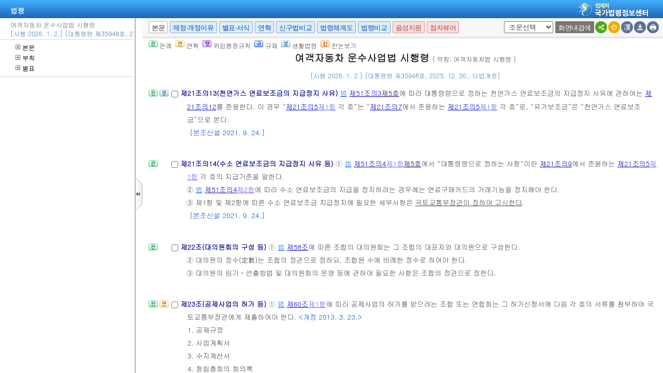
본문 (25, 47)
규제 (266, 45)
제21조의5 (302, 106)
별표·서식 (236, 28)
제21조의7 (386, 106)
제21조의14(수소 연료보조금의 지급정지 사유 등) (258, 163)
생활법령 (299, 45)
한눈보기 (338, 45)
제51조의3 (365, 93)
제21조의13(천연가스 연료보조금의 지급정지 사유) (260, 93)
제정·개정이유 (193, 28)
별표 (25, 68)
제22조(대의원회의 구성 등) (224, 247)
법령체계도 (336, 28)
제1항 (327, 106)
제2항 (245, 189)
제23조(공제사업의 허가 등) (224, 304)
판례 (160, 45)
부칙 (25, 57)
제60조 (298, 304)
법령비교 (374, 28)
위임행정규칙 (227, 45)
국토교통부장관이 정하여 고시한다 (469, 202)
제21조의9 (556, 163)
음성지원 (409, 28)
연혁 (264, 28)
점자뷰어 (443, 28)
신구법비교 (295, 28)
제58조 (298, 247)
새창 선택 (502, 21)
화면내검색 (574, 28)
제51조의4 (370, 163)
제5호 (390, 93)
